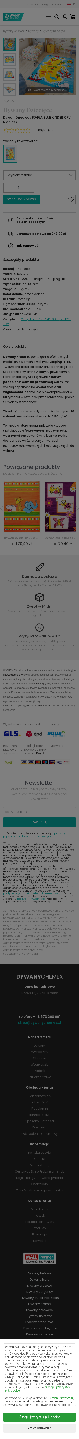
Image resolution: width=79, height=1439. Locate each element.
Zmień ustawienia (39, 1428)
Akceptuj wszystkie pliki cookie (39, 1417)
